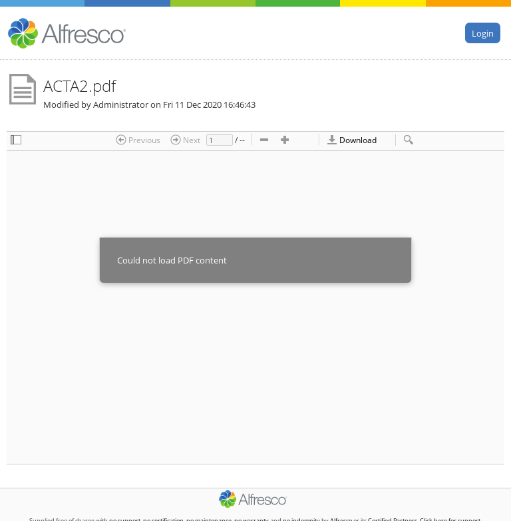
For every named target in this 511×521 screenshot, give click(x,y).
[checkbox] (16, 141)
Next (185, 139)
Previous (138, 139)
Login (483, 33)
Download (352, 139)
